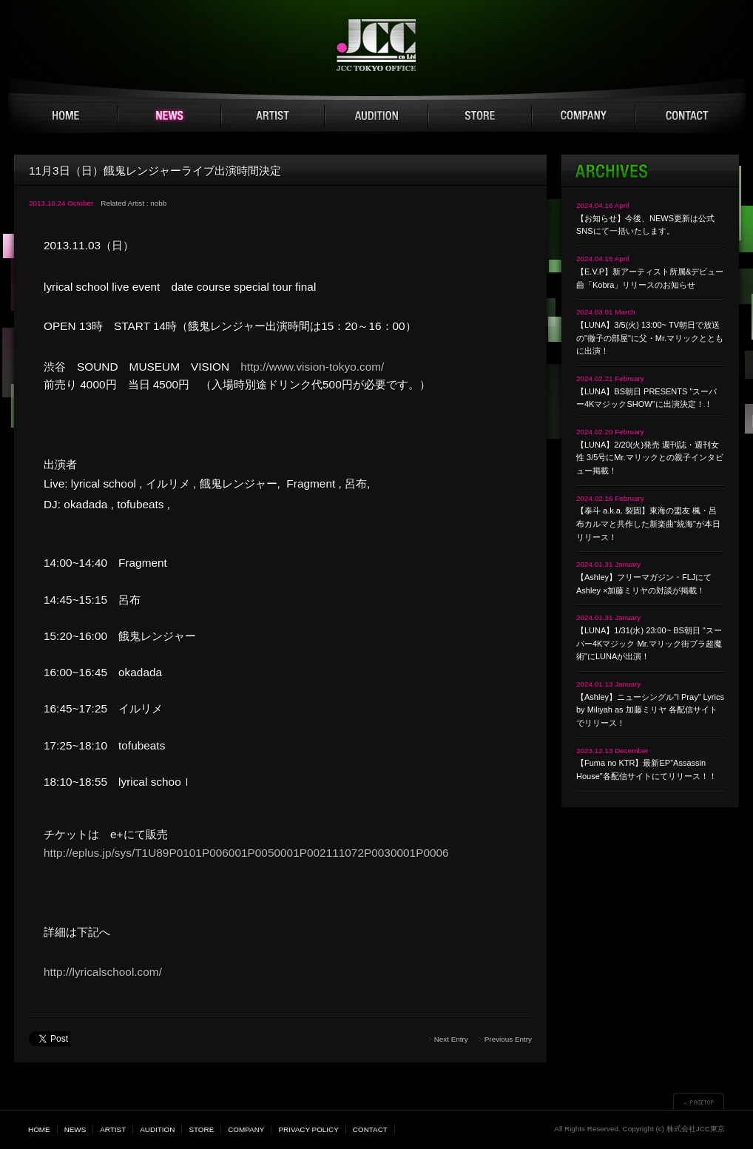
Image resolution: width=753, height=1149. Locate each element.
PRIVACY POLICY (308, 1129)
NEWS (169, 116)
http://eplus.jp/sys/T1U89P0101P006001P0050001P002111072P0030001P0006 (246, 852)
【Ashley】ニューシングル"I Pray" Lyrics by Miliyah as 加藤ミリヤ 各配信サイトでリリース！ (650, 710)
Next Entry (451, 1039)
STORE (480, 116)
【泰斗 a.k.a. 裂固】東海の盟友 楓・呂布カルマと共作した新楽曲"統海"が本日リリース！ (648, 523)
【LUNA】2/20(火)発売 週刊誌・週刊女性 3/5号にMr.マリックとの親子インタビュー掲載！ (649, 457)
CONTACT (687, 116)
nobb (158, 203)
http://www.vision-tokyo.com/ (312, 366)
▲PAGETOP (698, 1101)
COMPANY (583, 116)
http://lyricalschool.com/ (103, 972)
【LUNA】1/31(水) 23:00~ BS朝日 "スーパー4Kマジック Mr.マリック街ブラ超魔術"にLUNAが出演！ (649, 643)
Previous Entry (508, 1039)
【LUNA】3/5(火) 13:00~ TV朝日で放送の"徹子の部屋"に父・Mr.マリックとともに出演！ (649, 337)
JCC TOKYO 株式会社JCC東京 (377, 45)
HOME (66, 116)
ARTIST (273, 116)
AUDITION (376, 116)
